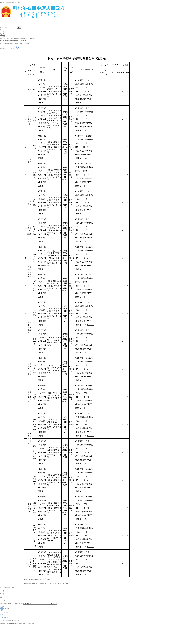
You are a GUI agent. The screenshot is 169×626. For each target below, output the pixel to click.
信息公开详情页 (30, 38)
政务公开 (2, 31)
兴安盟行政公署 (17, 603)
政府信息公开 (21, 38)
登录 (1, 2)
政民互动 (2, 35)
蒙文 (4, 2)
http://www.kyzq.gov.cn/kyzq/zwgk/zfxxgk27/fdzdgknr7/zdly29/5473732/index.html (46, 583)
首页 (1, 29)
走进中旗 (2, 37)
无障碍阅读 (11, 2)
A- (10, 49)
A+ (7, 49)
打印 (18, 49)
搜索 (18, 27)
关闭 (1, 597)
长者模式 (17, 2)
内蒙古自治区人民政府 (6, 603)
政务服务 (2, 33)
